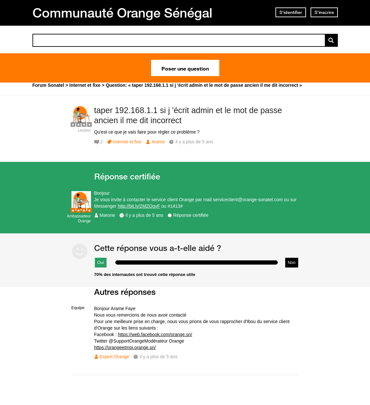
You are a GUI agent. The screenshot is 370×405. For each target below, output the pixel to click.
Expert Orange (114, 356)
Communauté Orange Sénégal (122, 13)
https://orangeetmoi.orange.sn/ (125, 347)
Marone (107, 215)
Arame (158, 141)
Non (292, 262)
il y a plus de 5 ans (144, 215)
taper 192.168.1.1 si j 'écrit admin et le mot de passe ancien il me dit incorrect (188, 115)
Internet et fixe (127, 141)
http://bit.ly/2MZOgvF (139, 206)
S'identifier (290, 12)
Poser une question (185, 68)
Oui (100, 262)
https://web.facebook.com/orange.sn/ (155, 334)
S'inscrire (324, 12)
